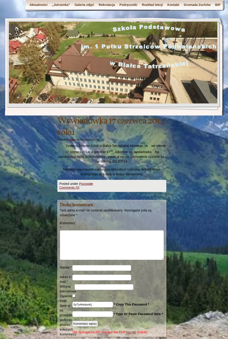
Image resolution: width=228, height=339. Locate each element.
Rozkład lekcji (152, 5)
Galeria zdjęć (84, 5)
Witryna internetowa (67, 289)
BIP (217, 5)
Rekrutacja (107, 5)
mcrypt (131, 332)
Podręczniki (128, 5)
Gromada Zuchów (197, 5)
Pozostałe (86, 184)
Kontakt (173, 5)
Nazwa (66, 267)
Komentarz (66, 225)
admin (72, 139)
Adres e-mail (66, 279)
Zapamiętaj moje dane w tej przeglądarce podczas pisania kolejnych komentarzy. (66, 315)
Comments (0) (69, 187)
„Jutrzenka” (61, 5)
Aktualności (38, 5)
